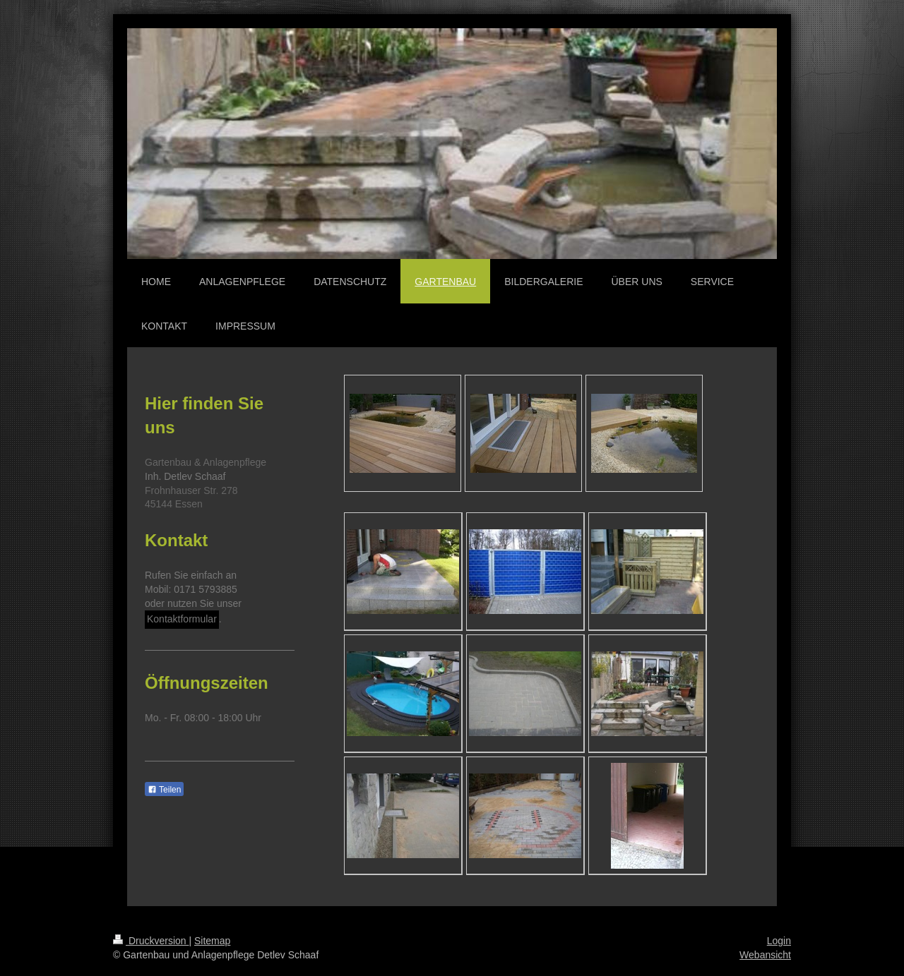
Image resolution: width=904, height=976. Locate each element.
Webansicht (765, 954)
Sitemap (212, 940)
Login (779, 940)
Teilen (164, 790)
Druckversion (151, 940)
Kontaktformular (182, 619)
